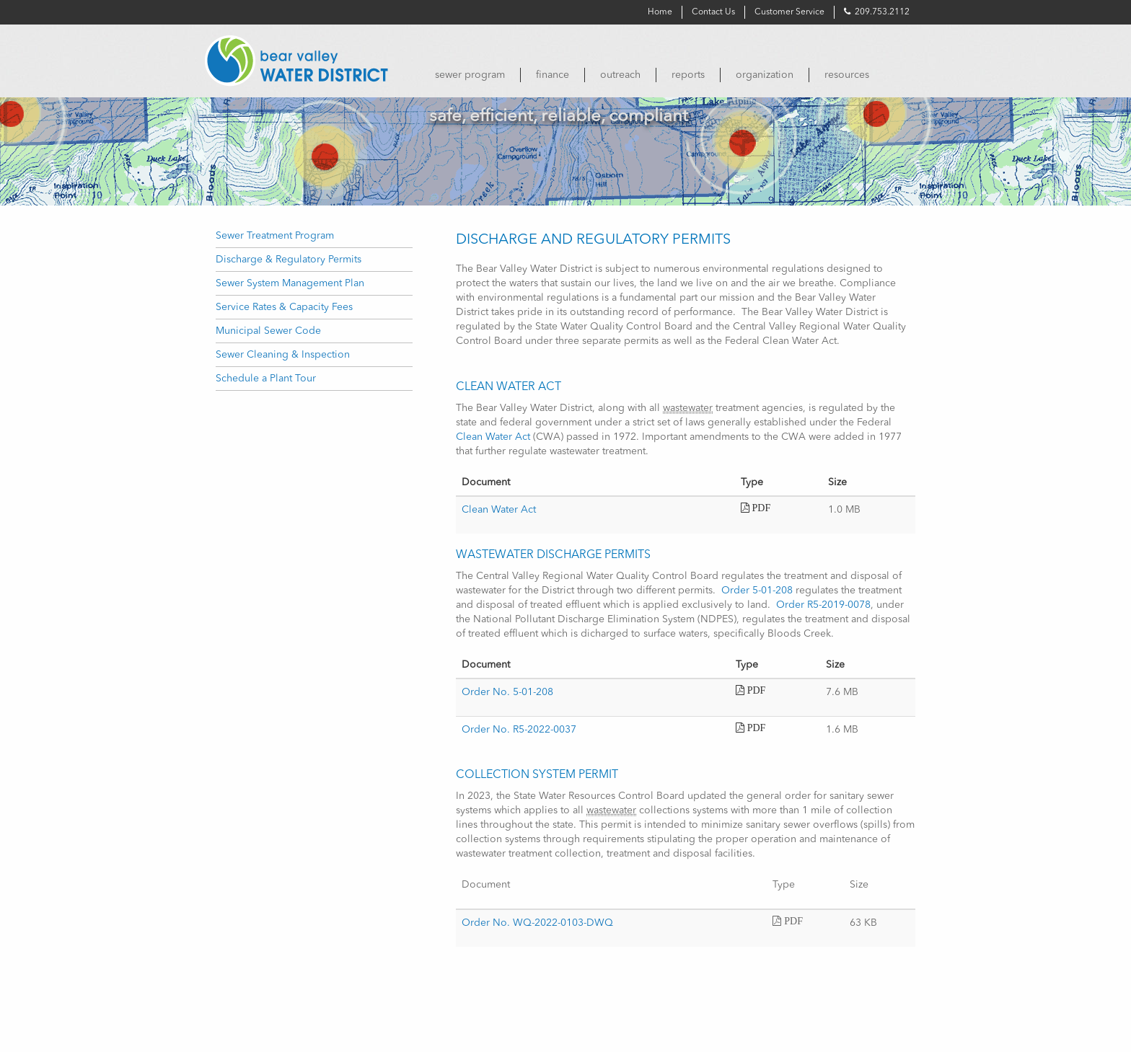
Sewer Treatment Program (275, 236)
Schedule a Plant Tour (266, 378)
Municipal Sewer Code (268, 331)
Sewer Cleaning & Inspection (283, 355)
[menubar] (666, 75)
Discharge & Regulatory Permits (288, 260)
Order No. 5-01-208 (507, 692)
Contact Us (713, 12)
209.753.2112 (877, 12)
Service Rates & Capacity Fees (284, 307)
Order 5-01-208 (757, 590)
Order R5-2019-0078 (823, 605)
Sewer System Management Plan (290, 283)
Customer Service (789, 12)
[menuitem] (470, 75)
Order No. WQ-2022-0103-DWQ (537, 923)
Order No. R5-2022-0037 (519, 730)
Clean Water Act (493, 437)
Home (660, 12)
